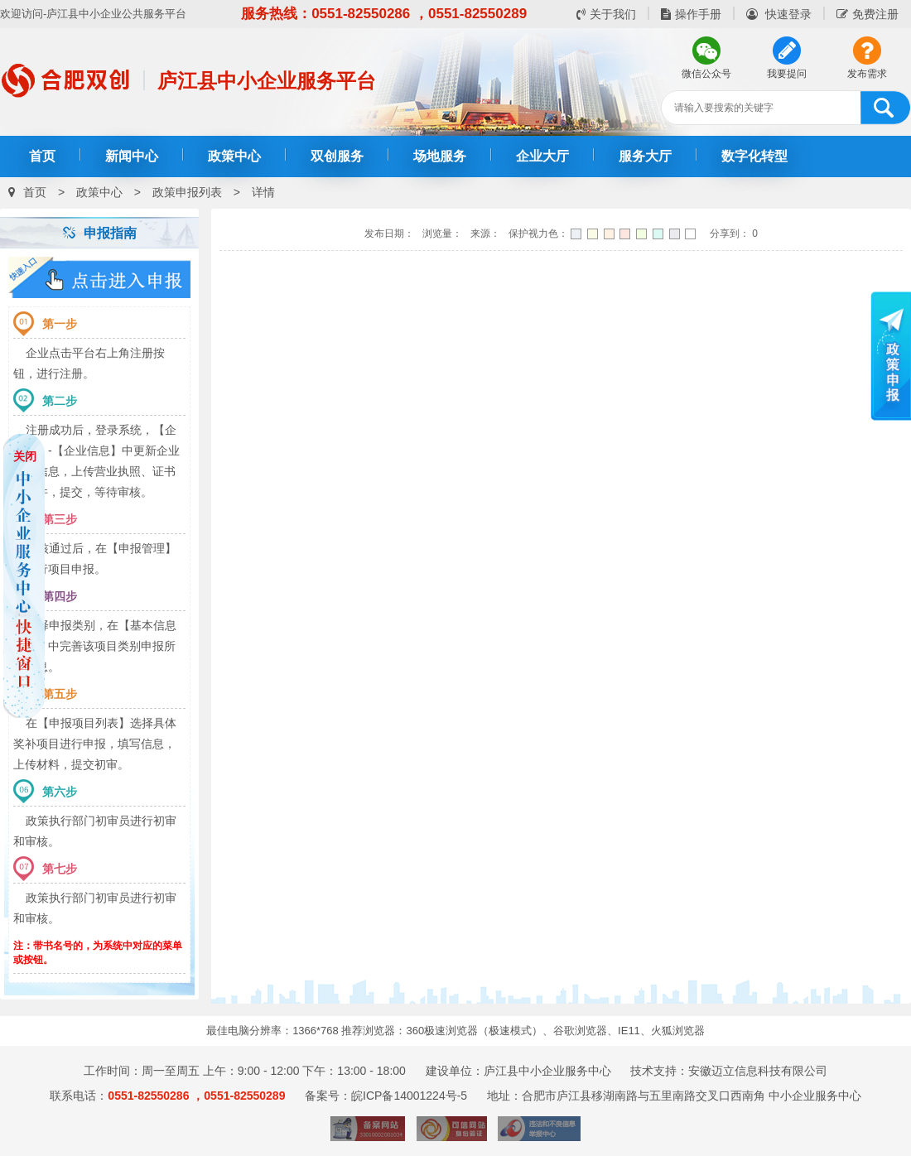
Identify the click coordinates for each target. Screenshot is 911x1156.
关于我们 (606, 14)
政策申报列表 (187, 192)
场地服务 (439, 156)
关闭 (24, 456)
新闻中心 (131, 156)
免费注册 (867, 14)
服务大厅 (645, 156)
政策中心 (234, 156)
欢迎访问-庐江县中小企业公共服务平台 (93, 13)
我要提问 (787, 73)
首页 (42, 156)
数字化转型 (754, 156)
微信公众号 (706, 73)
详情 (263, 192)
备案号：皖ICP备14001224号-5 (386, 1095)
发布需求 (867, 73)
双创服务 (337, 156)
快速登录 (779, 14)
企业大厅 (542, 156)
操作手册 (691, 14)
